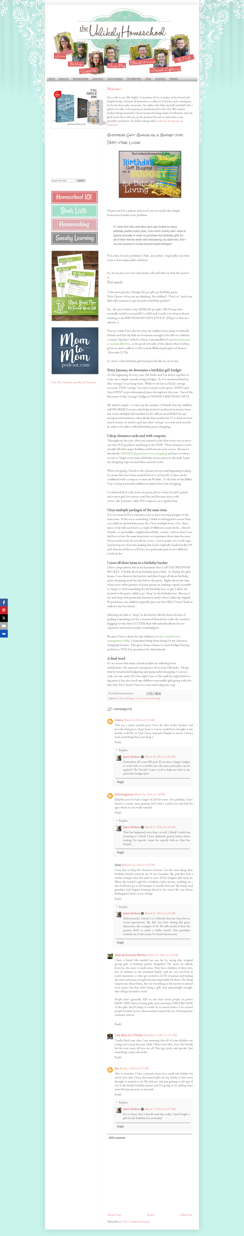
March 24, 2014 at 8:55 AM (139, 720)
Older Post (186, 1215)
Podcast (174, 78)
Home (51, 78)
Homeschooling (80, 78)
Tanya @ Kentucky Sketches (131, 955)
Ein (117, 1068)
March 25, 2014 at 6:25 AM (160, 756)
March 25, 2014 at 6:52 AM (163, 955)
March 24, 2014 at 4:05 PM (139, 865)
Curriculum (97, 78)
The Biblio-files (134, 78)
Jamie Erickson (131, 756)
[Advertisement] (70, 153)
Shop (148, 78)
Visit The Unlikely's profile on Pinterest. (73, 382)
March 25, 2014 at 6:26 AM (160, 827)
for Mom (120, 698)
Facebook (160, 121)
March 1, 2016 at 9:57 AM (134, 1068)
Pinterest (112, 125)
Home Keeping (115, 78)
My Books (160, 78)
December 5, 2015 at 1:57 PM (160, 1035)
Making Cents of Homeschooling (143, 698)
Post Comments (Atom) (136, 1221)
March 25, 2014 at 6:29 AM (160, 913)
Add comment (117, 1137)
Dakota (119, 720)
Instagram (173, 121)
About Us (63, 78)
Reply (118, 742)
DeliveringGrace (124, 794)
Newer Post (114, 1215)
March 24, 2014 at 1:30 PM (149, 794)
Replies (123, 750)
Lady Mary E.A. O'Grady (128, 1035)
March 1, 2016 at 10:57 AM (160, 1109)
